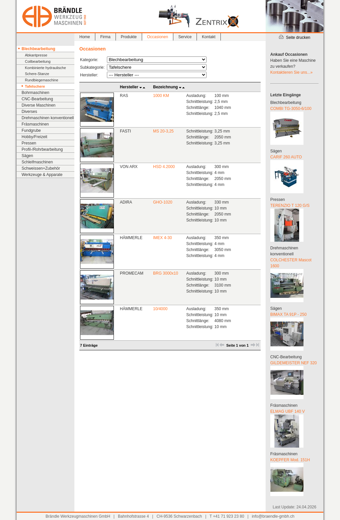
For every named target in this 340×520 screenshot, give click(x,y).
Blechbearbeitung (38, 48)
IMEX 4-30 (162, 237)
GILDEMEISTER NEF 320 (293, 363)
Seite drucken (294, 37)
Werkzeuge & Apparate (42, 174)
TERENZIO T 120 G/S (289, 205)
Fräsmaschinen (35, 124)
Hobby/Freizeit (34, 136)
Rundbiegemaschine (41, 80)
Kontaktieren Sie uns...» (291, 72)
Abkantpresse (36, 55)
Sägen (27, 155)
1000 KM (161, 95)
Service (185, 37)
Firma (105, 37)
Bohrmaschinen (35, 92)
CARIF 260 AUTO (286, 157)
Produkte (129, 37)
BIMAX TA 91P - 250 (288, 314)
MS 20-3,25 (163, 131)
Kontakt (208, 37)
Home (84, 37)
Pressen (29, 143)
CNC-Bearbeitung (37, 99)
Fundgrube (31, 130)
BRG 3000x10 (165, 273)
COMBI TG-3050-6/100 (290, 108)
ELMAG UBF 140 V (287, 411)
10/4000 (160, 308)
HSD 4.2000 (164, 166)
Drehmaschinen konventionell (48, 118)
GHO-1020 (162, 202)
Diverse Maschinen (38, 105)
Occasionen (157, 37)
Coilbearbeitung (37, 61)
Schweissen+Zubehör (41, 168)
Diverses (29, 111)
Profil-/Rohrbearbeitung (42, 149)
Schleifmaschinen (37, 162)
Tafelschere (35, 86)
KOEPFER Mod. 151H (290, 460)
